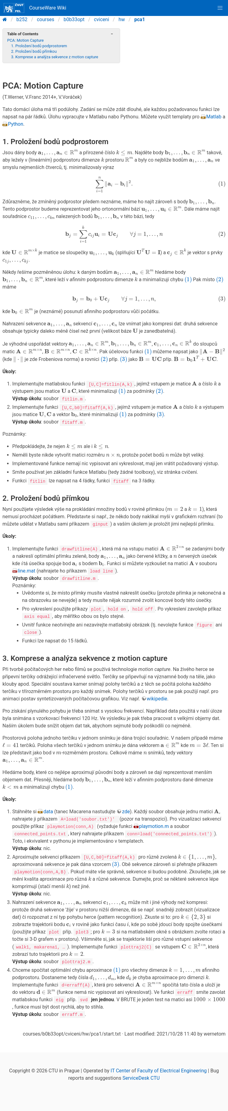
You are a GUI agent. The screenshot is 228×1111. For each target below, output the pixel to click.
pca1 (139, 19)
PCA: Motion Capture (25, 40)
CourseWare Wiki (35, 8)
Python (15, 116)
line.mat (26, 566)
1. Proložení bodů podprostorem (39, 46)
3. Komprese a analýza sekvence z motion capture (54, 57)
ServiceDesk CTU (141, 1070)
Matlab (213, 109)
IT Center (120, 1062)
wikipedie (157, 694)
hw (122, 19)
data (48, 801)
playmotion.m (154, 815)
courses (45, 19)
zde (126, 801)
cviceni (101, 19)
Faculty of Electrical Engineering (172, 1062)
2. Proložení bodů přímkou (34, 51)
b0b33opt (74, 19)
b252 (22, 19)
